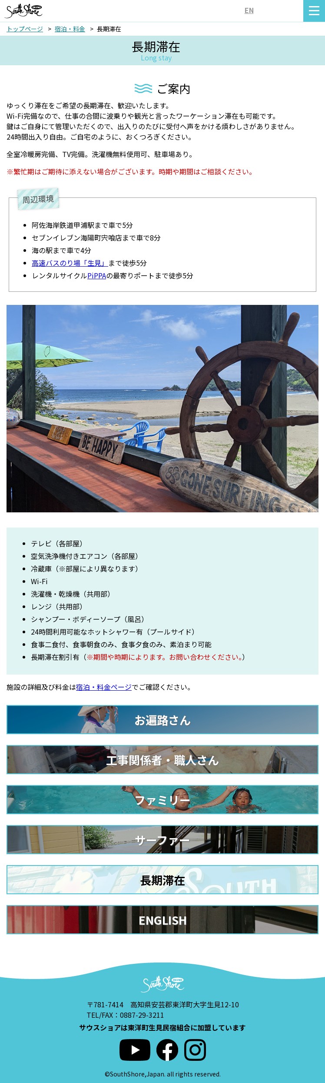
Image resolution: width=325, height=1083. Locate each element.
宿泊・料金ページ (104, 687)
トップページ (25, 28)
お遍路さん (162, 720)
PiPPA (96, 275)
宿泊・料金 (70, 28)
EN (249, 10)
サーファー (162, 840)
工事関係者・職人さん (162, 760)
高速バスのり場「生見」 (70, 262)
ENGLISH (163, 920)
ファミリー (162, 800)
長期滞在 (162, 880)
